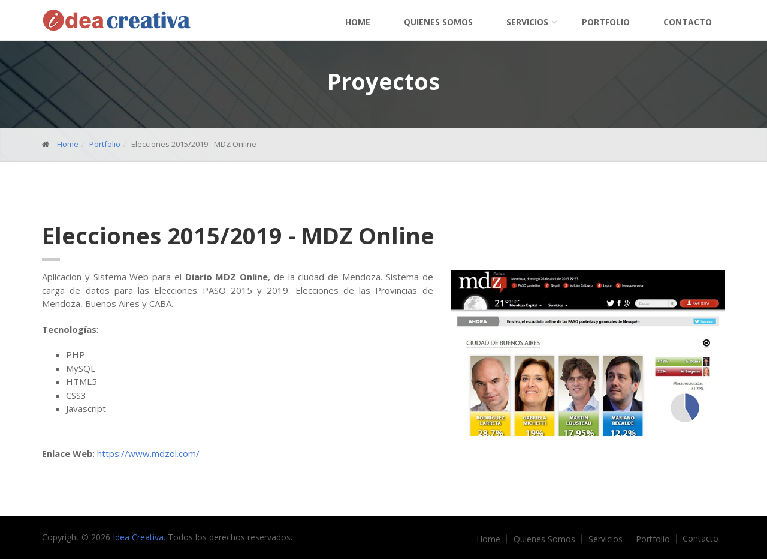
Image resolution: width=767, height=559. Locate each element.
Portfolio (606, 22)
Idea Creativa (138, 537)
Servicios (527, 22)
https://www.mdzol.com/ (148, 453)
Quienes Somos (438, 22)
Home (357, 22)
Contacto (687, 22)
